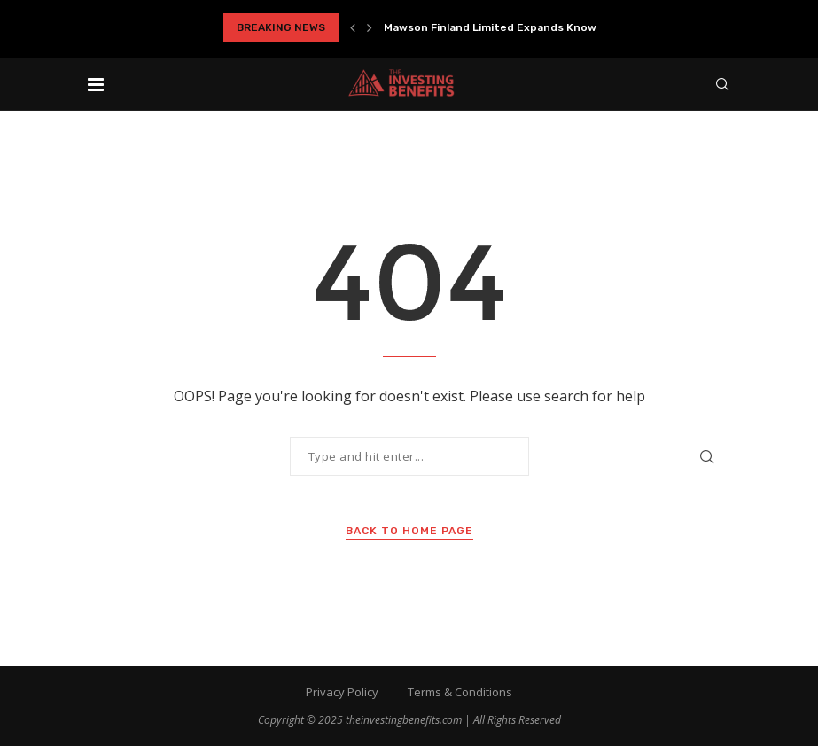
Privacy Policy (342, 692)
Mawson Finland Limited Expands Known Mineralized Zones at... (556, 27)
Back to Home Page (409, 531)
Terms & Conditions (460, 692)
